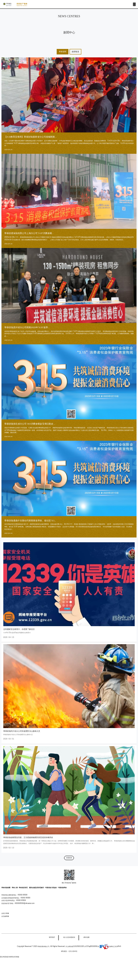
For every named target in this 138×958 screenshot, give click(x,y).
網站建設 (64, 951)
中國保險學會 (62, 887)
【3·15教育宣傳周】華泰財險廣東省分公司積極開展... (30, 137)
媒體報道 (75, 52)
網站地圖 (86, 937)
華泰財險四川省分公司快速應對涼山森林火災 (21, 731)
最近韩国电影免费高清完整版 (9, 957)
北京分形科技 (72, 951)
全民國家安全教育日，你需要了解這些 (19, 629)
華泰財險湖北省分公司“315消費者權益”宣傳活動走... (29, 424)
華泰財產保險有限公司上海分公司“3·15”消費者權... (29, 233)
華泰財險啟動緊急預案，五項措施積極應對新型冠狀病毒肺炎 (28, 837)
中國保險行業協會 (51, 887)
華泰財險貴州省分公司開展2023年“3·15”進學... (27, 327)
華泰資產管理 (23, 887)
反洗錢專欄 (5, 916)
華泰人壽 (15, 887)
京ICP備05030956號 (91, 946)
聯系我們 (52, 937)
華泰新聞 (62, 52)
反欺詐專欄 (5, 913)
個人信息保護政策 (69, 937)
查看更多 (69, 858)
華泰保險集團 (6, 887)
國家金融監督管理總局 (36, 887)
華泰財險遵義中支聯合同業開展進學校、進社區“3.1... (30, 520)
